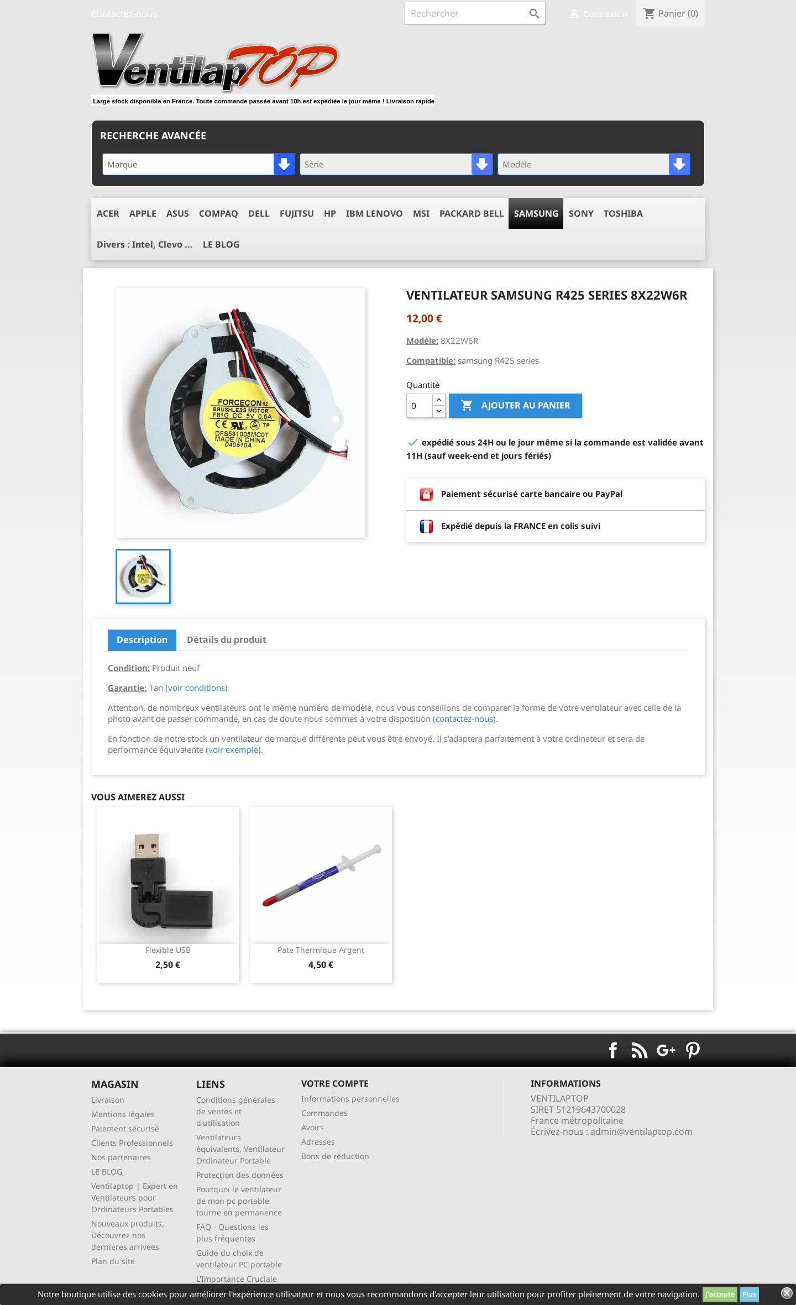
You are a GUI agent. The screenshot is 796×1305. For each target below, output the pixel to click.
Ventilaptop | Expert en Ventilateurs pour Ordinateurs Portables (134, 1197)
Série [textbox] (314, 164)
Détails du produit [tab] (226, 639)
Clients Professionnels (132, 1143)
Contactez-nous (124, 14)
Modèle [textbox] (516, 164)
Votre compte (335, 1083)
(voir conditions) (196, 687)
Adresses (318, 1141)
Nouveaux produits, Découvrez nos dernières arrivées (127, 1235)
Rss (640, 1050)
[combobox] (198, 164)
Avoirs (312, 1127)
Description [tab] (142, 639)
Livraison (107, 1099)
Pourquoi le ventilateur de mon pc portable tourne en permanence (239, 1201)
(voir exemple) (233, 749)
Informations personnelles (350, 1098)
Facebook (613, 1050)
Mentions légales (123, 1114)
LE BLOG (106, 1171)
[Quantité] (419, 406)
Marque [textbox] (122, 164)
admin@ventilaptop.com (641, 1131)
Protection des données (240, 1175)
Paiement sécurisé (125, 1128)
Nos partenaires (121, 1157)
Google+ (666, 1050)
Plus (749, 1294)
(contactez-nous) (464, 718)
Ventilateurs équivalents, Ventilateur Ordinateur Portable (240, 1149)
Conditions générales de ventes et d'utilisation (235, 1111)
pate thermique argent (320, 950)
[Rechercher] (475, 13)
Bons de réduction (335, 1156)
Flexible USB (168, 950)
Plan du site (113, 1261)
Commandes (324, 1113)
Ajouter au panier (515, 406)
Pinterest (693, 1050)
